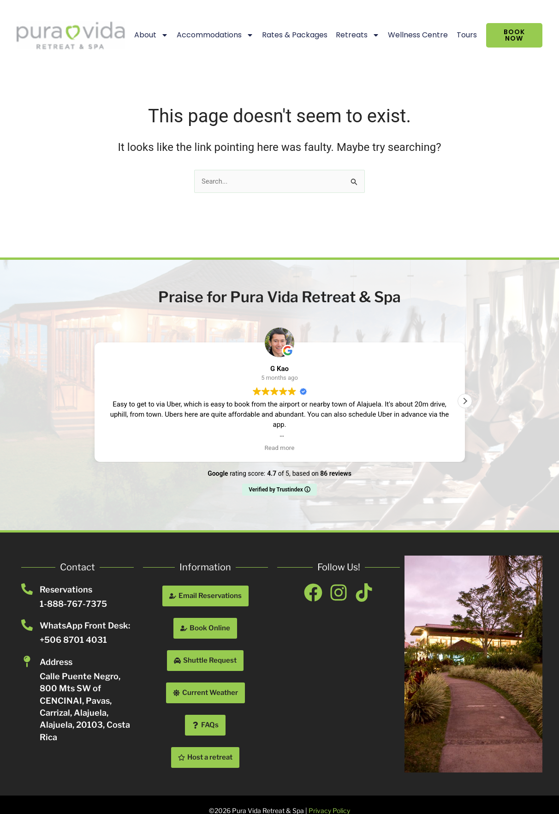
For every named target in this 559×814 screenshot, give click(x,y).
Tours (456, 35)
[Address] (27, 661)
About (140, 35)
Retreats (347, 35)
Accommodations (204, 35)
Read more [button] (280, 447)
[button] (465, 401)
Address (56, 662)
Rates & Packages (283, 35)
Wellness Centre (407, 35)
